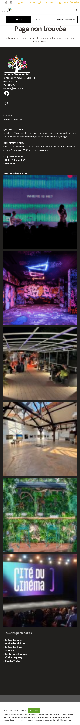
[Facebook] (6, 2)
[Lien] (9, 10)
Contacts (7, 115)
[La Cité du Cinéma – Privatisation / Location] (40, 590)
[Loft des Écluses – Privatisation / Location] (40, 439)
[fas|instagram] (6, 103)
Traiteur (17, 661)
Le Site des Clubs (13, 647)
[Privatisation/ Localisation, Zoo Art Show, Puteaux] (40, 288)
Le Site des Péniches (15, 643)
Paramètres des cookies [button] (15, 710)
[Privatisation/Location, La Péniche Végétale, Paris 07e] (40, 515)
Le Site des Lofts (13, 640)
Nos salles (10, 164)
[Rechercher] (76, 10)
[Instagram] (11, 2)
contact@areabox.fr (13, 88)
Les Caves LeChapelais (16, 654)
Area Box (9, 650)
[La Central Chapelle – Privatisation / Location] (40, 212)
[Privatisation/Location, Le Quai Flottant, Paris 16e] (40, 363)
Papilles (9, 661)
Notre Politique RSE (15, 160)
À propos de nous (14, 157)
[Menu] (70, 10)
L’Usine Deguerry (13, 658)
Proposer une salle (12, 120)
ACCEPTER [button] (34, 710)
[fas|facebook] (6, 93)
